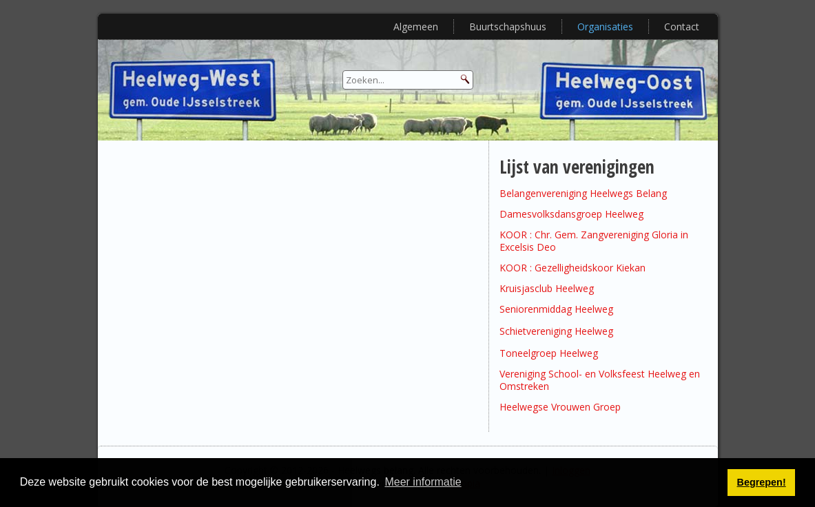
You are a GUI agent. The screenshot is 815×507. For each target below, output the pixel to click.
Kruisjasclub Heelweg (546, 288)
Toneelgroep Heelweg (548, 353)
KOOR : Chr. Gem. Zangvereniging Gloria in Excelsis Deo (593, 241)
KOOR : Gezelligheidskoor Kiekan (572, 267)
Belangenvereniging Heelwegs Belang (583, 193)
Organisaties (605, 26)
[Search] (407, 80)
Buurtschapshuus (507, 26)
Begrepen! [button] (761, 482)
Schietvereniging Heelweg (556, 331)
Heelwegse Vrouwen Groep (560, 406)
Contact (681, 26)
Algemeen (415, 26)
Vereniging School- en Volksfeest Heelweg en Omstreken (599, 380)
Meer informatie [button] (422, 482)
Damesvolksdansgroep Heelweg (571, 213)
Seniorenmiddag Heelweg (556, 308)
